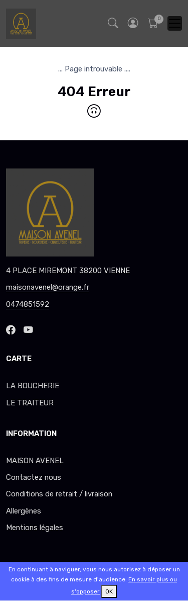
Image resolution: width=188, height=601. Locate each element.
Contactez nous (33, 477)
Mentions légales (34, 527)
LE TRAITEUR (30, 402)
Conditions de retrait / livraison (59, 493)
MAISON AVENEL (35, 460)
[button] (133, 23)
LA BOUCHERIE (32, 385)
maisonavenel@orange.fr (47, 287)
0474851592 (27, 304)
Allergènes (23, 511)
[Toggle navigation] (174, 23)
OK (109, 591)
